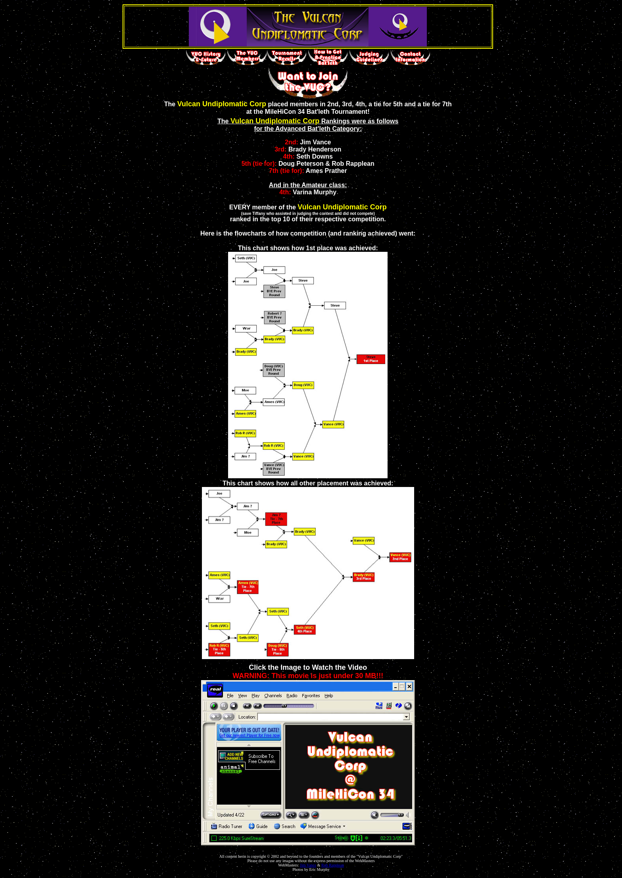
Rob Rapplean (332, 865)
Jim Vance (308, 865)
